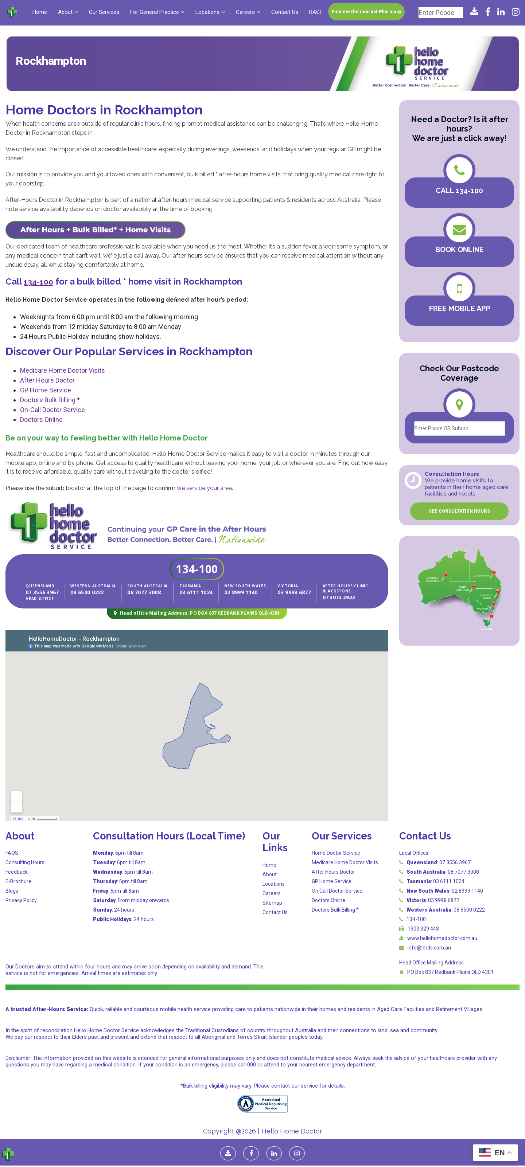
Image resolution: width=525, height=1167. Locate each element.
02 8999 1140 (236, 592)
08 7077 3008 (144, 592)
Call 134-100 (459, 190)
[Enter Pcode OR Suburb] (459, 428)
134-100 (197, 568)
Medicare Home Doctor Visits (62, 370)
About (65, 12)
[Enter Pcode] (440, 12)
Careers (245, 12)
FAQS (11, 852)
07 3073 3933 (330, 597)
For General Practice (154, 12)
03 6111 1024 (196, 592)
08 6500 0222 (87, 592)
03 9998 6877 (290, 592)
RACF (316, 12)
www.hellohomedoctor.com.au (442, 938)
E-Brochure (18, 881)
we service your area (204, 488)
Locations (207, 12)
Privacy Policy (21, 900)
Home (39, 12)
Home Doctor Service (336, 852)
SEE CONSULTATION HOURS (459, 511)
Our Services (104, 12)
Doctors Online (41, 419)
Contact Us (284, 12)
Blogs (11, 890)
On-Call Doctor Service (52, 410)
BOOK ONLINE (459, 249)
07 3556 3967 (46, 592)
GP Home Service (45, 390)
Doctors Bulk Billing (47, 400)
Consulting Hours (24, 862)
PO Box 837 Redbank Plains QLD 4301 (450, 972)
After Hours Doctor (47, 380)
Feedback (16, 871)
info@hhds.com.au (429, 947)
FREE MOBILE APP (459, 308)
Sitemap (272, 902)
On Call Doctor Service (337, 890)
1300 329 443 (423, 928)
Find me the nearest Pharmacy (366, 11)
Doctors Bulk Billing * (335, 909)
